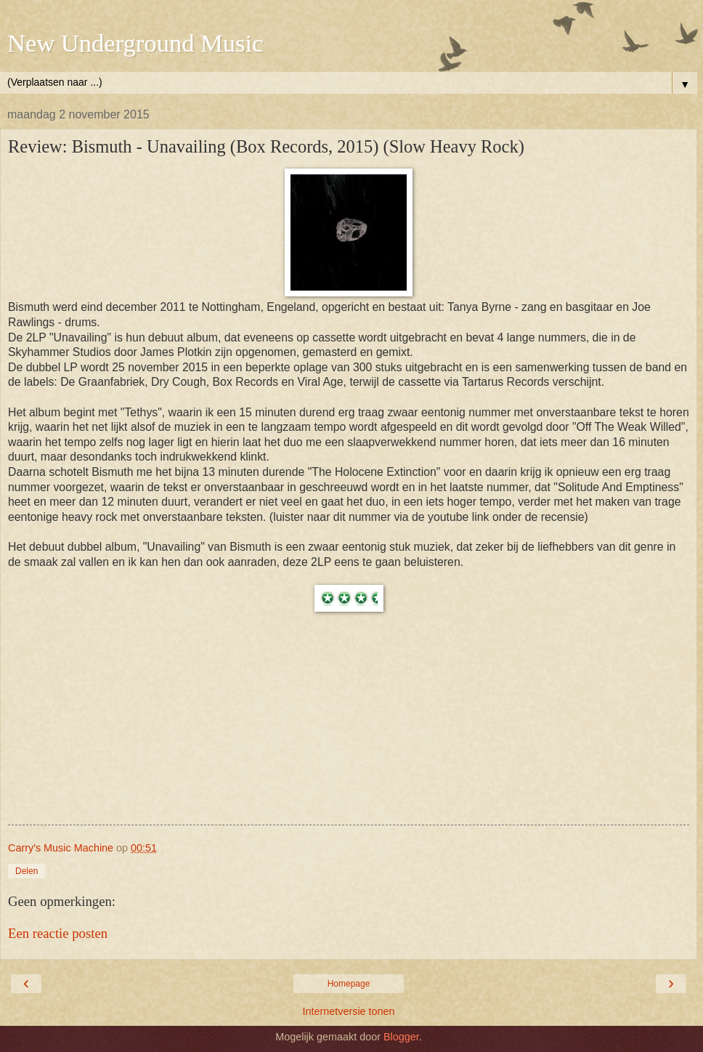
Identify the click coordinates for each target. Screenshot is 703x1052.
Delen (26, 871)
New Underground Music (135, 43)
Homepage (349, 984)
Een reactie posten (57, 933)
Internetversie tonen (348, 1011)
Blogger (401, 1037)
